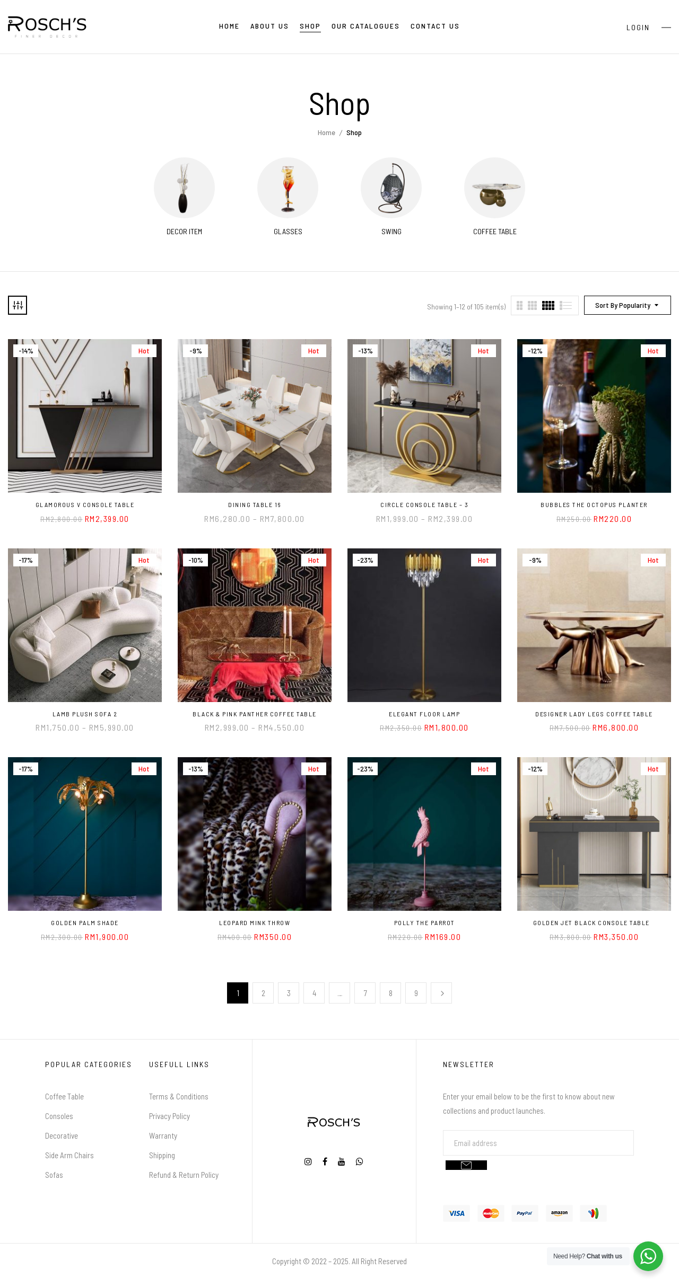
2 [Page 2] (263, 993)
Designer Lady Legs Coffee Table (594, 713)
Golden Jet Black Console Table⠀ (594, 922)
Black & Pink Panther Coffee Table (255, 713)
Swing (391, 231)
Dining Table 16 (254, 504)
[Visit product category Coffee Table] (494, 187)
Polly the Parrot (424, 922)
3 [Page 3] (289, 993)
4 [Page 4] (314, 993)
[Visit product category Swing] (391, 187)
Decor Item (184, 231)
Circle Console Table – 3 (424, 504)
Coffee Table (495, 231)
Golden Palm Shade (85, 922)
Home (326, 132)
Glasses (288, 231)
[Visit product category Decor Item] (184, 187)
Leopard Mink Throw (254, 922)
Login (638, 27)
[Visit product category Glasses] (287, 187)
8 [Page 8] (391, 993)
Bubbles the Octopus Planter (594, 504)
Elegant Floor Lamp (424, 713)
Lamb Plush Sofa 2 (85, 713)
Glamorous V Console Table (85, 504)
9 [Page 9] (416, 993)
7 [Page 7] (365, 993)
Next (441, 993)
